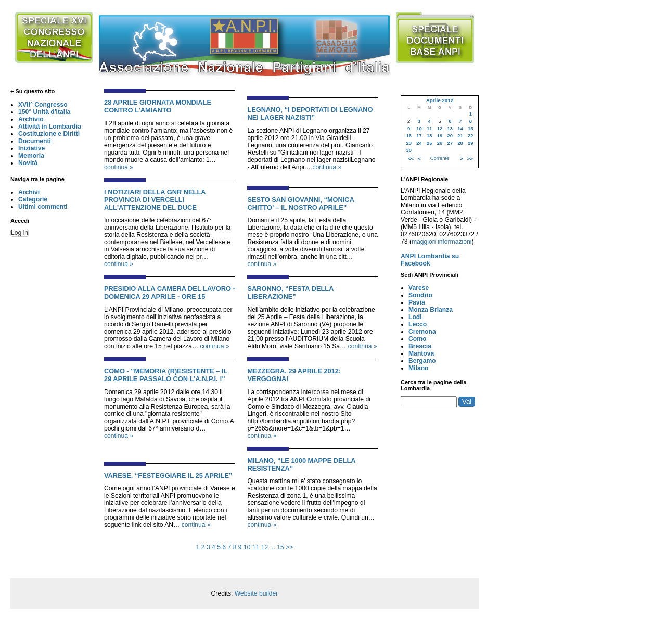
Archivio (31, 119)
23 (408, 143)
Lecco (417, 324)
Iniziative (31, 148)
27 (450, 143)
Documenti (34, 141)
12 (264, 547)
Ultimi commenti (43, 206)
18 (429, 135)
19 (439, 135)
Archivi (29, 192)
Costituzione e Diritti (49, 133)
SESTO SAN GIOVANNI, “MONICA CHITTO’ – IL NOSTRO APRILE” (300, 203)
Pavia (416, 302)
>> (289, 547)
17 (418, 135)
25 (429, 143)
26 (439, 143)
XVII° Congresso (43, 104)
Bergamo (422, 360)
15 (280, 547)
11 (256, 547)
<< (411, 158)
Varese (418, 288)
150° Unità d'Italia (44, 112)
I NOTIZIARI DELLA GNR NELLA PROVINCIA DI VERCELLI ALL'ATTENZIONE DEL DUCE (155, 199)
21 (460, 135)
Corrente (439, 158)
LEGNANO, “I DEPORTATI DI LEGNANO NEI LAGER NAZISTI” (310, 113)
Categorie (32, 199)
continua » (118, 167)
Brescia (419, 346)
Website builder (256, 593)
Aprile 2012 (439, 100)
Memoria (31, 155)
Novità (27, 163)
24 (418, 143)
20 (450, 135)
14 (460, 128)
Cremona (422, 331)
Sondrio (420, 295)
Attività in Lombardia (49, 126)
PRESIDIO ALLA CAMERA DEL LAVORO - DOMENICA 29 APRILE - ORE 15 (169, 292)
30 (408, 150)
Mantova (421, 353)
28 (460, 143)
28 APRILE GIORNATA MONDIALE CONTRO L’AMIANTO (157, 106)
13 (450, 128)
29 (470, 143)
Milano (418, 368)
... (272, 547)
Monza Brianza (430, 309)
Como (417, 339)
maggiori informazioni (442, 241)
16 (408, 135)
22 (470, 135)
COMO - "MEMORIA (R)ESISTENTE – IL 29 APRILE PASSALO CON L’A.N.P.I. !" (165, 375)
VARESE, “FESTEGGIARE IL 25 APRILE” (168, 475)
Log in (19, 232)
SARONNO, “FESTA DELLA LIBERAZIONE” (290, 292)
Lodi (415, 317)
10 (247, 547)
